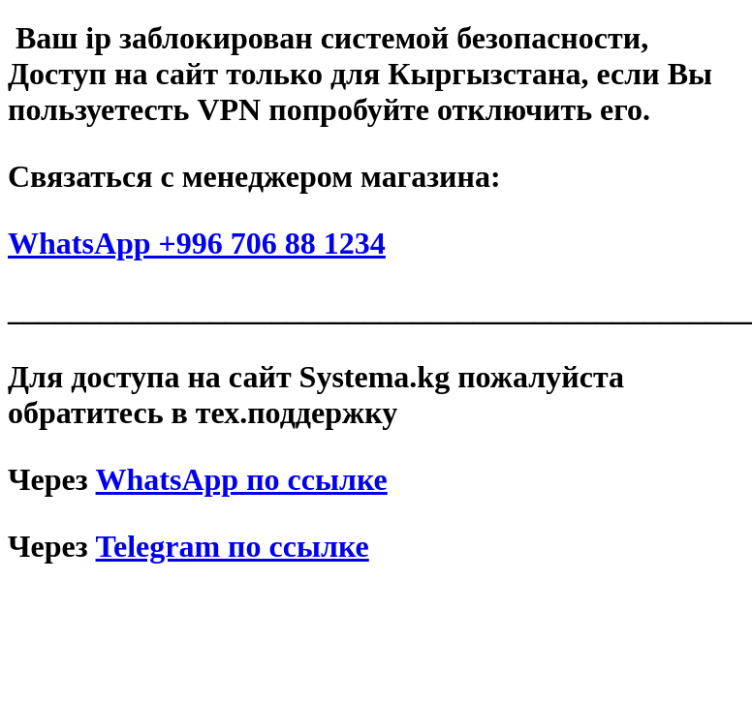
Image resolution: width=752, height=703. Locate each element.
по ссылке (242, 479)
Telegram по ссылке (232, 546)
